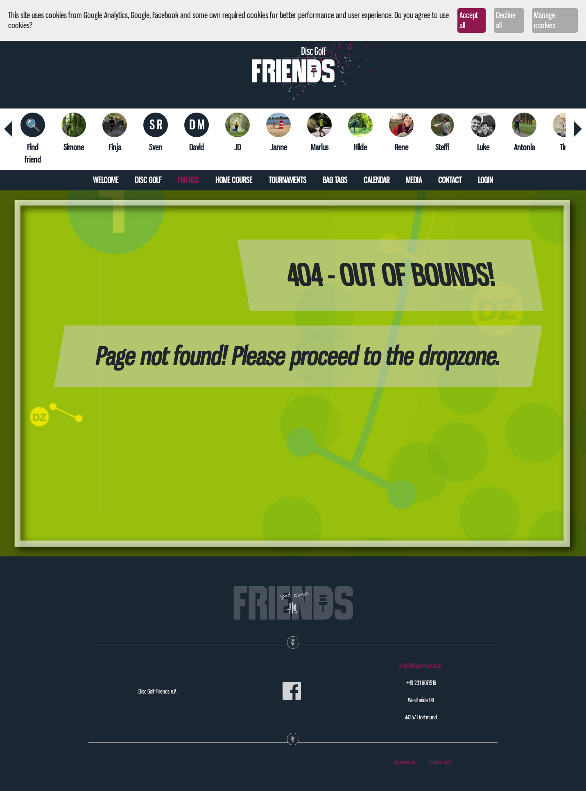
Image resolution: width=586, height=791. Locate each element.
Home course (233, 180)
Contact (450, 180)
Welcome (105, 180)
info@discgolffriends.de (421, 665)
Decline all (506, 20)
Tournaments (287, 180)
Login (485, 180)
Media (414, 180)
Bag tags (335, 180)
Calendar (376, 180)
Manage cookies (544, 20)
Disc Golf (148, 180)
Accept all (468, 20)
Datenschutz (440, 762)
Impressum (404, 762)
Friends (188, 180)
